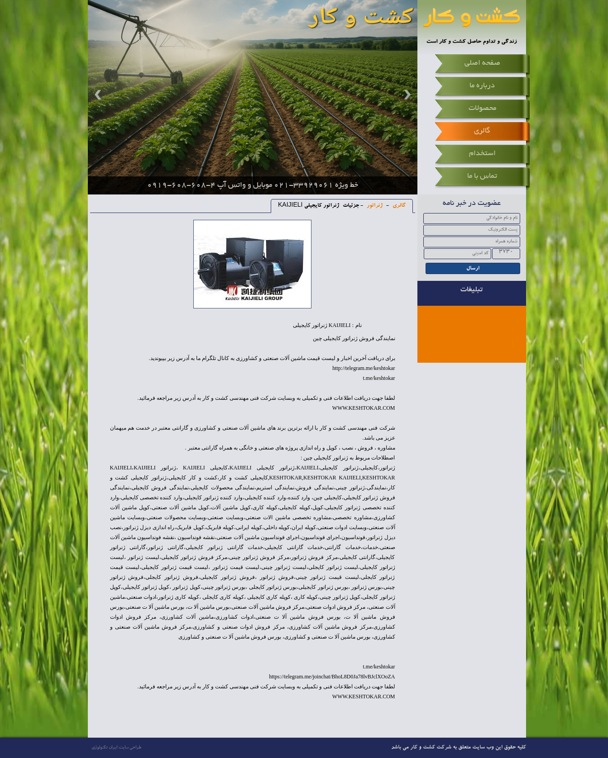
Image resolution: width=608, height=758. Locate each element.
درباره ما (482, 86)
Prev (99, 94)
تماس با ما (482, 176)
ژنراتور (374, 206)
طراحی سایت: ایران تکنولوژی (116, 747)
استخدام (482, 154)
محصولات (482, 108)
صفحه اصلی (482, 63)
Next (406, 94)
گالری (482, 131)
